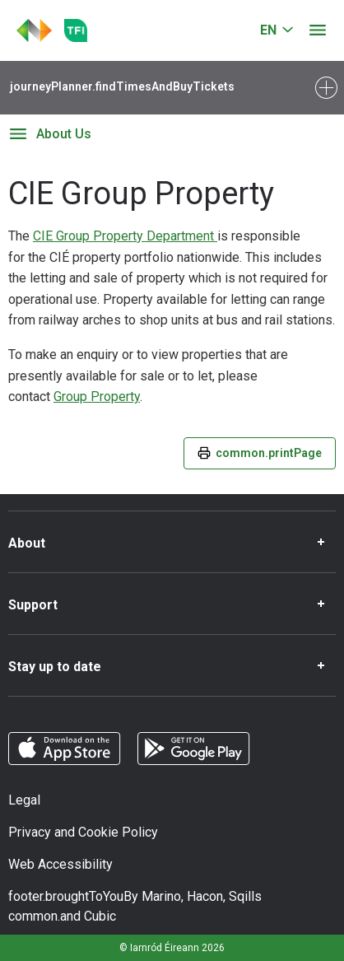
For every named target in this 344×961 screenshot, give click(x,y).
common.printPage (260, 453)
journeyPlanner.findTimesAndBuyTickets (122, 86)
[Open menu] (318, 30)
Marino (161, 896)
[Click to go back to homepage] (34, 30)
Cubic (100, 916)
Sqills (245, 896)
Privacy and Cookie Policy (83, 832)
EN (268, 30)
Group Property (96, 396)
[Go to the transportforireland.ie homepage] (75, 30)
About (26, 543)
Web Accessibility (60, 864)
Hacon (205, 896)
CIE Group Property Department (125, 236)
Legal (24, 800)
